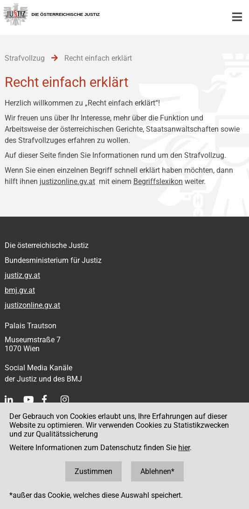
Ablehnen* (157, 471)
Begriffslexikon (158, 181)
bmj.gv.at (20, 290)
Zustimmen (93, 471)
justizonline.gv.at (67, 181)
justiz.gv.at (22, 275)
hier (184, 447)
